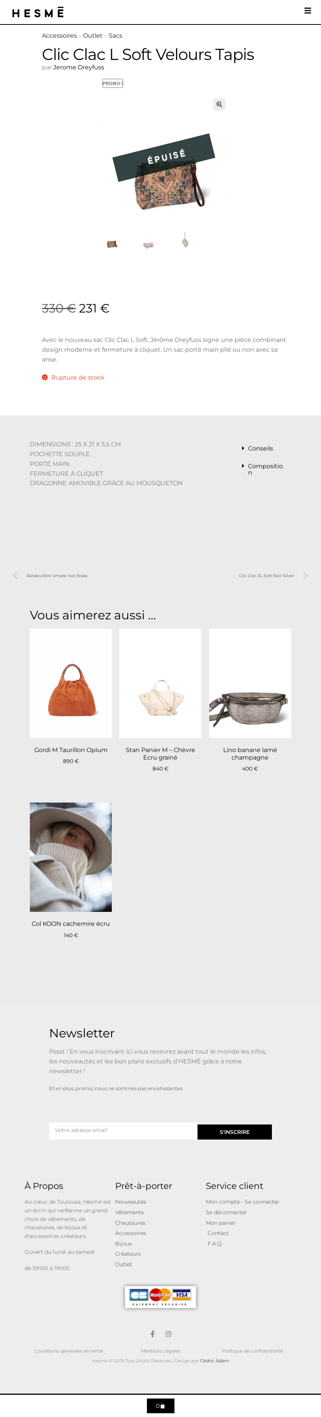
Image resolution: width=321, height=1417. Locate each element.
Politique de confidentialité (252, 1351)
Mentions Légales (160, 1351)
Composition (265, 469)
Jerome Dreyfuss (78, 67)
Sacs (115, 35)
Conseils (260, 448)
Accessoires (59, 35)
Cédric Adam (214, 1360)
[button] (219, 104)
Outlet (93, 35)
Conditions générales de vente (68, 1351)
